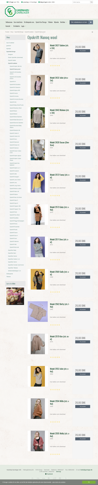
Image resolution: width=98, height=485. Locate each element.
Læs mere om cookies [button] (58, 482)
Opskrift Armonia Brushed (16, 99)
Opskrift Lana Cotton (15, 179)
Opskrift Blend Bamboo (16, 116)
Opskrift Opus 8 (14, 203)
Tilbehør (8, 276)
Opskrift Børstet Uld (15, 130)
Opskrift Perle (13, 212)
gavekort (8, 45)
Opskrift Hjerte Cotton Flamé (15, 159)
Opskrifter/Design (11, 51)
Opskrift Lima (13, 182)
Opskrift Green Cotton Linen (15, 151)
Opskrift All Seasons (15, 87)
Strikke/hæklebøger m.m (14, 270)
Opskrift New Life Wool (16, 197)
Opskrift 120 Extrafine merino (15, 73)
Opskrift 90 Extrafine (15, 84)
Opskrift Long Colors (15, 185)
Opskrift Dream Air (14, 145)
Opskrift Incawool (14, 171)
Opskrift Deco (13, 139)
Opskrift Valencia (14, 241)
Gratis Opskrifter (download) (15, 57)
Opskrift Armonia (14, 96)
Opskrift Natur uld (14, 191)
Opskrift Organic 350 (15, 206)
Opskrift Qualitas (14, 218)
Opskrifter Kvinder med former (16, 265)
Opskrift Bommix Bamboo (16, 122)
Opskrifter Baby (12, 250)
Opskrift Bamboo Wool (15, 108)
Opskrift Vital (13, 244)
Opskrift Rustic (13, 229)
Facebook (49, 474)
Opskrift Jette (13, 174)
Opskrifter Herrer (12, 262)
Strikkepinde (9, 273)
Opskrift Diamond (14, 142)
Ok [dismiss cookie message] (89, 482)
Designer (10, 54)
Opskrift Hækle (12, 60)
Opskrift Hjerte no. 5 (15, 168)
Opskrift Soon (13, 238)
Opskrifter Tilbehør (13, 268)
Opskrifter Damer (12, 256)
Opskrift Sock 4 (14, 235)
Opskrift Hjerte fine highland (14, 164)
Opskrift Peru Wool (15, 215)
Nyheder (8, 48)
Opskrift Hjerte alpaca (15, 155)
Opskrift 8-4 (13, 81)
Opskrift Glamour (14, 148)
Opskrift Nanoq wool (15, 69)
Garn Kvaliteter (10, 42)
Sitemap (58, 471)
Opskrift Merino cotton (15, 188)
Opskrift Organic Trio (15, 209)
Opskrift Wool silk (14, 247)
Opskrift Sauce (13, 232)
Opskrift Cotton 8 (14, 133)
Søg (91, 2)
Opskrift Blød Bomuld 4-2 (16, 119)
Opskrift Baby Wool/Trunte (16, 105)
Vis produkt (83, 50)
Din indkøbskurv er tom (82, 22)
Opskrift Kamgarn (14, 176)
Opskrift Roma (13, 223)
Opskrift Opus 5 (14, 200)
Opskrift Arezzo (14, 93)
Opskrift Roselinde (14, 226)
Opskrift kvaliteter (12, 63)
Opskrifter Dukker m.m (14, 259)
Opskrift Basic (13, 111)
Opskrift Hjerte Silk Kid (16, 66)
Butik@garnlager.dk (86, 470)
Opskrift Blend (13, 114)
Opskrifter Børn (12, 253)
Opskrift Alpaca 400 (15, 90)
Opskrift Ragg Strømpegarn (17, 221)
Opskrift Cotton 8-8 (15, 136)
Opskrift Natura (14, 194)
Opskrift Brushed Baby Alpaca (16, 126)
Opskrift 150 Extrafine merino (15, 77)
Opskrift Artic (13, 102)
